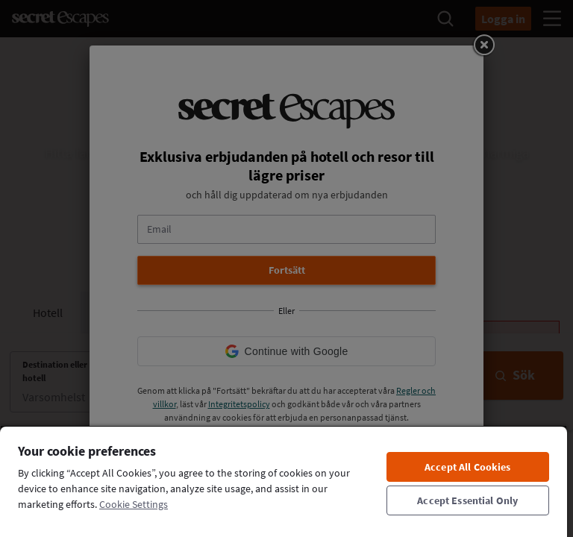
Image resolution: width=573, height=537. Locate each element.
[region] (283, 481)
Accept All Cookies (468, 467)
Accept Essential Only (467, 500)
